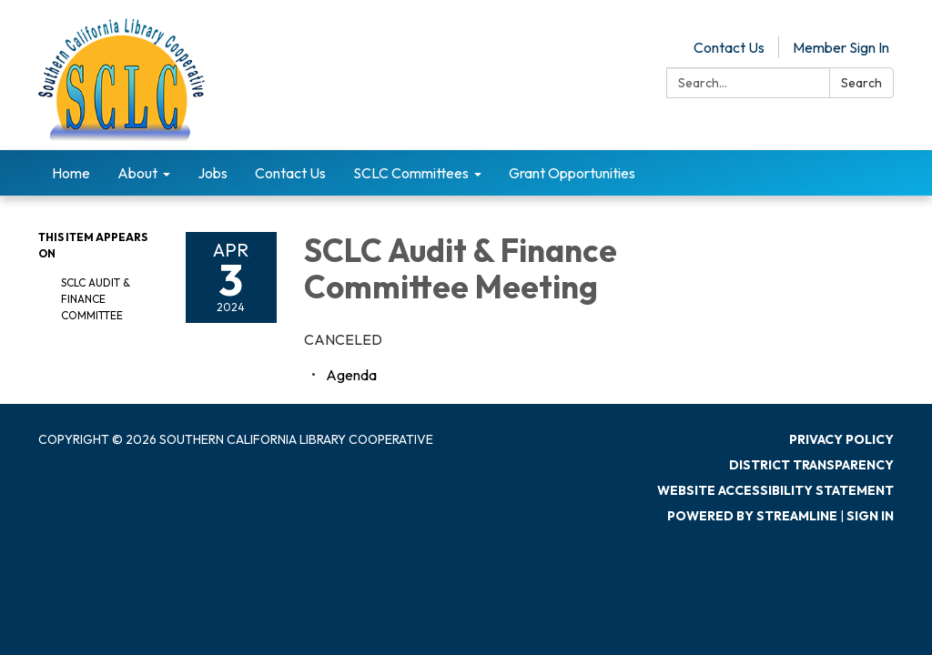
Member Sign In (841, 47)
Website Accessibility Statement (775, 490)
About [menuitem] (137, 173)
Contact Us (729, 47)
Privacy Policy (841, 439)
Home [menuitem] (71, 173)
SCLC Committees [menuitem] (411, 173)
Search (861, 83)
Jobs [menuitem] (213, 173)
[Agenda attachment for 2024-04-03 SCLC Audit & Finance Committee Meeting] (351, 375)
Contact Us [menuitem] (290, 173)
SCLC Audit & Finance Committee (95, 299)
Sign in (870, 516)
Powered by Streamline (752, 516)
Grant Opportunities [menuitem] (572, 173)
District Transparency (811, 465)
